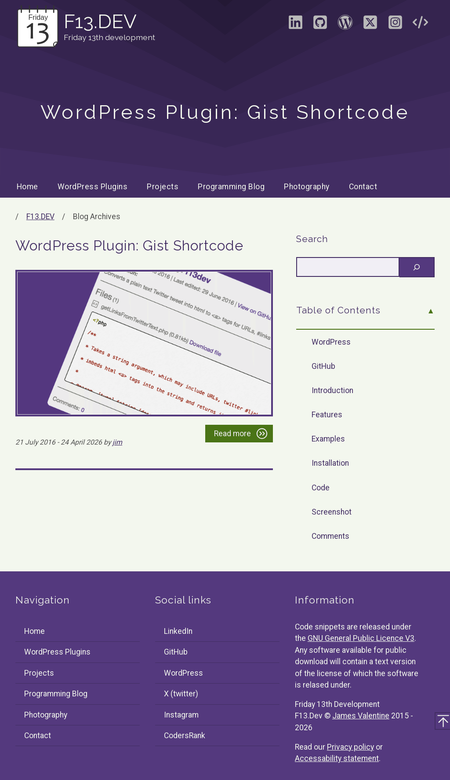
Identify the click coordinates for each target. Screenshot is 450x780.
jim (117, 442)
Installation (330, 463)
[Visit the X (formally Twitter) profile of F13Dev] (370, 25)
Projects (162, 186)
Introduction (332, 390)
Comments (330, 536)
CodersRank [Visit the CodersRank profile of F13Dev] (184, 735)
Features (327, 414)
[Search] (417, 267)
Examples (328, 438)
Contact (363, 186)
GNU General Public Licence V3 (361, 638)
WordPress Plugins (93, 186)
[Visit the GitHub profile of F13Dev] (320, 25)
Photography (307, 186)
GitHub (323, 366)
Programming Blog (231, 186)
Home (27, 186)
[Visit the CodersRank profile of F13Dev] (420, 25)
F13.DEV (40, 216)
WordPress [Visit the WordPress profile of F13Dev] (183, 673)
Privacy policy (350, 747)
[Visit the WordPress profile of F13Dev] (345, 25)
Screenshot (332, 512)
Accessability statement (337, 758)
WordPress (331, 342)
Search (312, 239)
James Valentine (360, 715)
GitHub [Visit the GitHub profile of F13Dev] (176, 652)
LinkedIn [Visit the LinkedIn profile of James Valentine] (178, 631)
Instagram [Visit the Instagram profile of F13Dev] (181, 714)
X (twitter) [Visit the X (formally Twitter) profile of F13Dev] (181, 693)
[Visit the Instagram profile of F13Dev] (395, 25)
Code (321, 487)
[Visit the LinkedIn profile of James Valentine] (295, 25)
